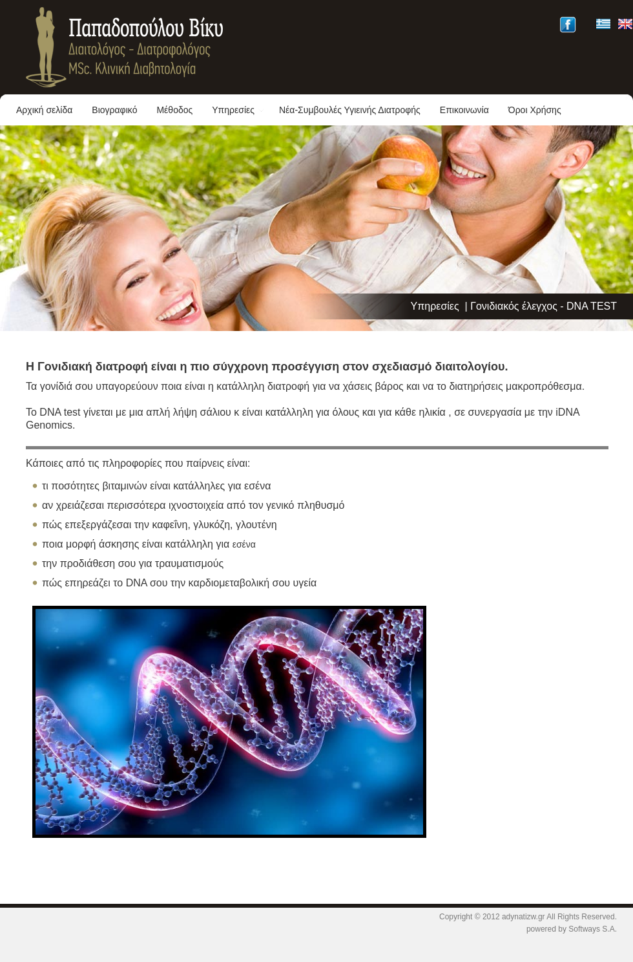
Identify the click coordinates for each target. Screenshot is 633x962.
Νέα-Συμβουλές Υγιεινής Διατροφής (349, 110)
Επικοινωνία (464, 110)
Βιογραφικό (114, 110)
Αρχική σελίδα (44, 110)
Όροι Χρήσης (534, 110)
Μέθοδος (174, 110)
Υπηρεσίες (238, 110)
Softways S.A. (592, 929)
